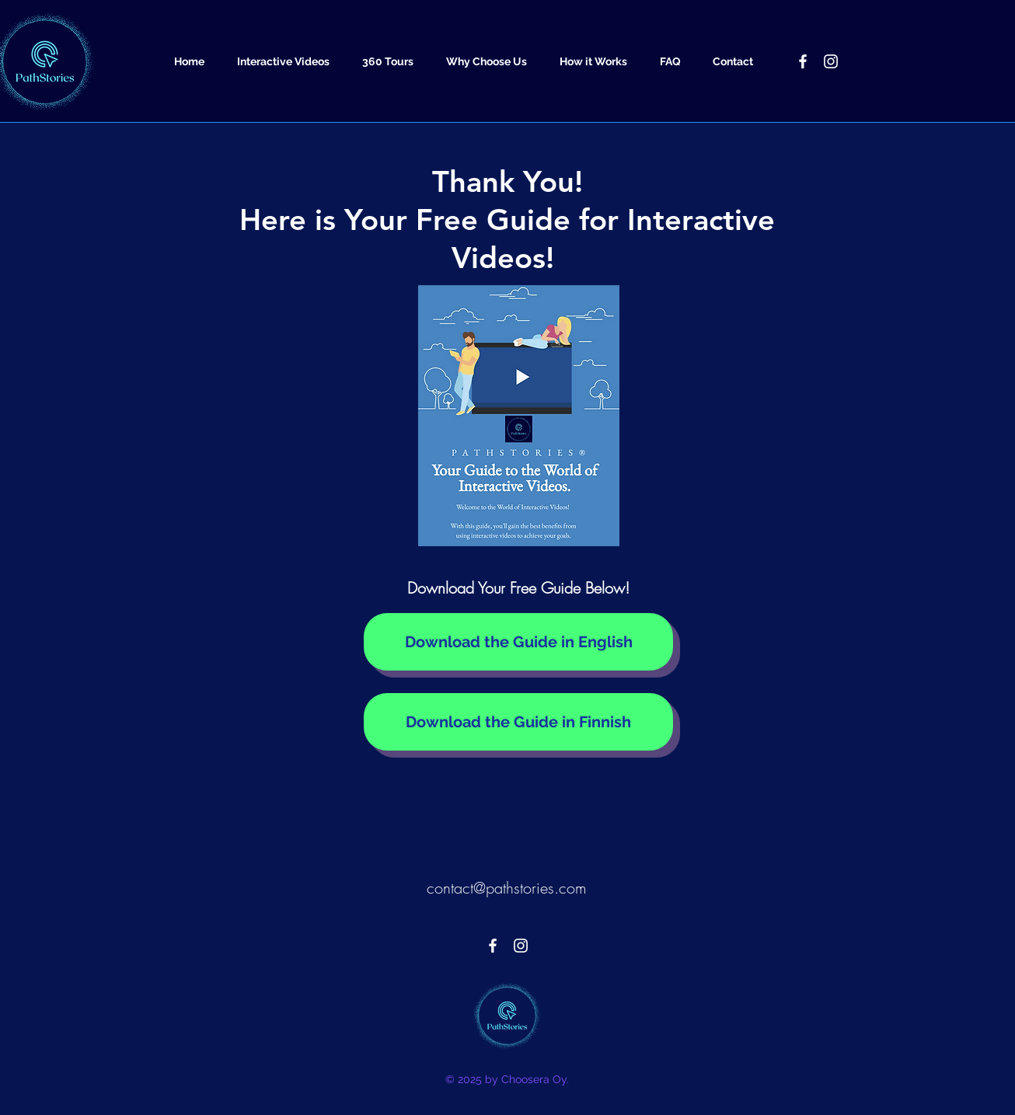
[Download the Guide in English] (518, 642)
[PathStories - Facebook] (803, 61)
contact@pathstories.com (507, 887)
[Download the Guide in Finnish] (518, 722)
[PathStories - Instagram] (830, 61)
